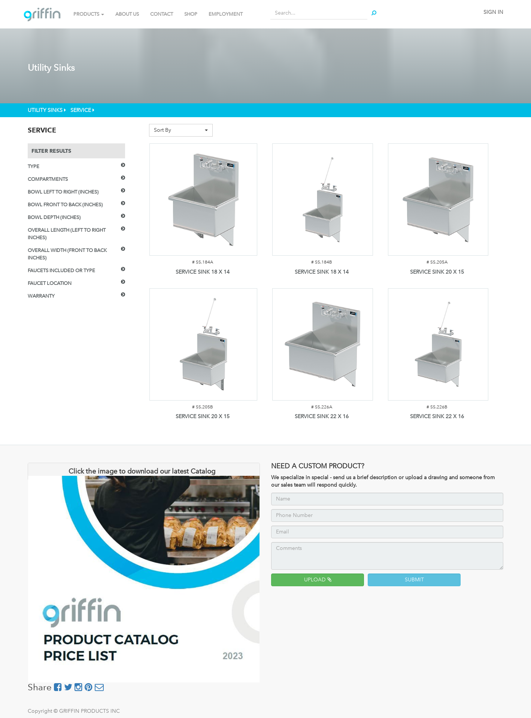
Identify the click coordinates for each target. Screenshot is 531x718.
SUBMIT (414, 579)
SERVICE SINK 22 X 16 (322, 416)
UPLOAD (317, 579)
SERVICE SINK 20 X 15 (437, 272)
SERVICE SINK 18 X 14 (203, 272)
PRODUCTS (88, 14)
